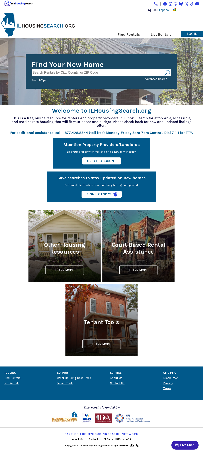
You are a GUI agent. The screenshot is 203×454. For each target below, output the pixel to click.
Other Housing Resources (74, 378)
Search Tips (39, 80)
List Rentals (161, 34)
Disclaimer (170, 378)
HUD (118, 439)
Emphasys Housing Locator (96, 445)
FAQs (107, 439)
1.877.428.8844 (75, 133)
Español (164, 10)
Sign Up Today (99, 194)
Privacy (168, 383)
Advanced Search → (158, 79)
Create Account (101, 161)
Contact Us (117, 383)
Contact (93, 439)
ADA (128, 439)
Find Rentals (129, 34)
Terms (167, 388)
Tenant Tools (65, 383)
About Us (116, 378)
